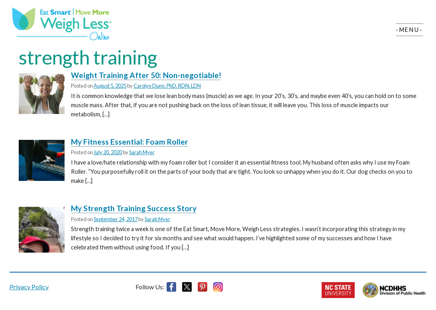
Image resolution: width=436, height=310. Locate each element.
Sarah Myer (142, 152)
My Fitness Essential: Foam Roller (129, 141)
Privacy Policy (29, 286)
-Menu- (409, 29)
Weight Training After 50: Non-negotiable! (146, 75)
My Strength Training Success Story (133, 208)
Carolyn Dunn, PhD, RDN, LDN (167, 85)
